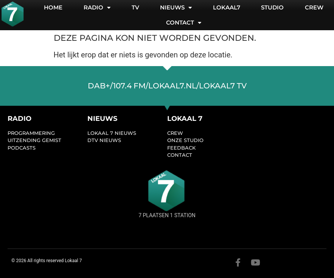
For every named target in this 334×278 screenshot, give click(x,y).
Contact (183, 22)
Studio (272, 7)
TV (135, 7)
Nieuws (176, 7)
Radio (97, 7)
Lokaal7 (226, 7)
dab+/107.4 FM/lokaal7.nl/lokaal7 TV (167, 85)
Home (53, 7)
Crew (314, 7)
